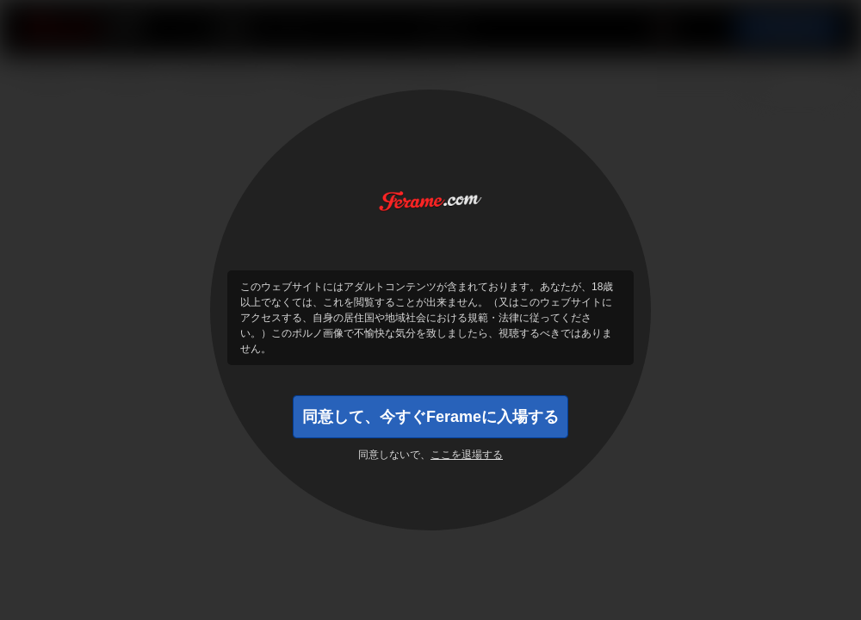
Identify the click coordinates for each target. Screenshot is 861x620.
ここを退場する (466, 455)
